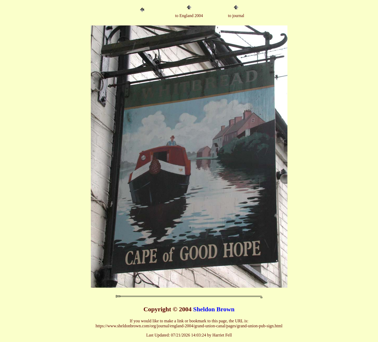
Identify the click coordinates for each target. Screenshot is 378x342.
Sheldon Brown (214, 309)
